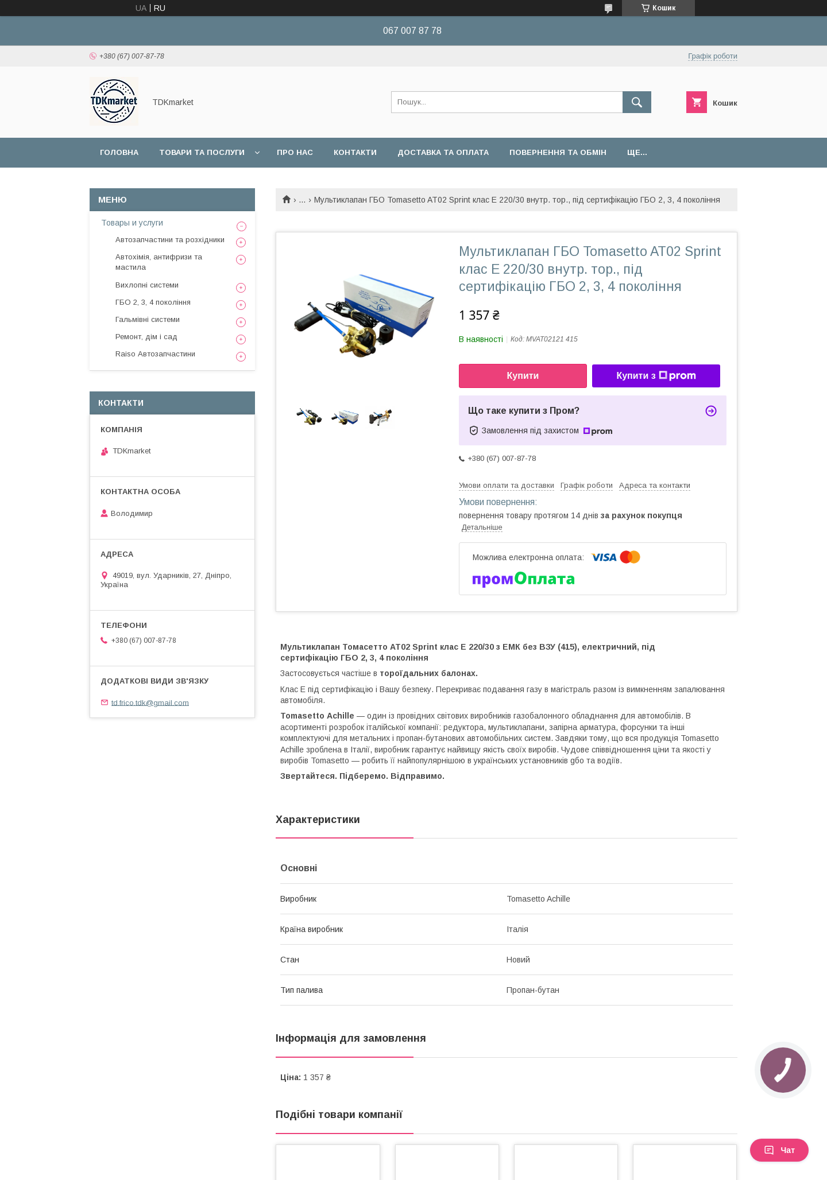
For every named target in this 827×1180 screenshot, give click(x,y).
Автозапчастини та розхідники (170, 239)
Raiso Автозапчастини (155, 354)
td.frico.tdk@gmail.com (150, 702)
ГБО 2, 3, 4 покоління (153, 302)
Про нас (295, 152)
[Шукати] (637, 102)
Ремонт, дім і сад (146, 336)
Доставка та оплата (443, 152)
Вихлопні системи (147, 285)
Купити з (655, 376)
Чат (779, 1150)
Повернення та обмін (557, 152)
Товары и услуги (132, 222)
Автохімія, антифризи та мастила (158, 262)
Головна (119, 152)
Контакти (355, 152)
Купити (523, 376)
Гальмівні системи (147, 319)
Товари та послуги (202, 152)
